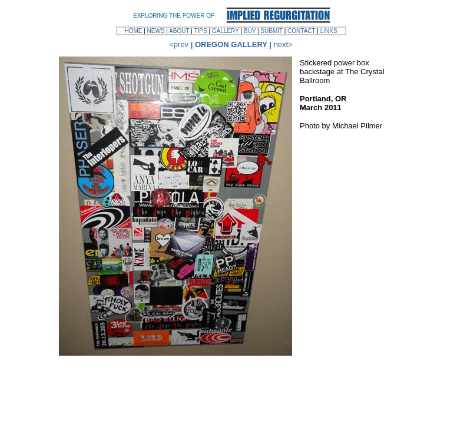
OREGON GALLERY (231, 44)
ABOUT (179, 31)
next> (283, 44)
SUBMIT (271, 31)
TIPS (200, 31)
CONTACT (301, 31)
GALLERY (225, 31)
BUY (250, 31)
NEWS (156, 31)
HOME (133, 31)
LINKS (328, 31)
